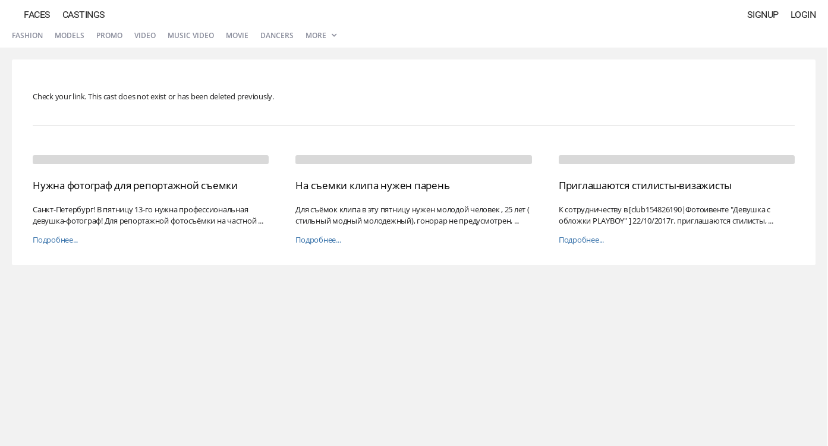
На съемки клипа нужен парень (372, 185)
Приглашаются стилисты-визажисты (645, 185)
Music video (191, 35)
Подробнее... (55, 239)
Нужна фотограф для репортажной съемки (135, 185)
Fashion (27, 35)
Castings (83, 14)
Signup (763, 14)
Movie (237, 35)
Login (803, 14)
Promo (109, 35)
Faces (37, 14)
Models (69, 35)
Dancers (277, 35)
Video (145, 35)
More (321, 35)
